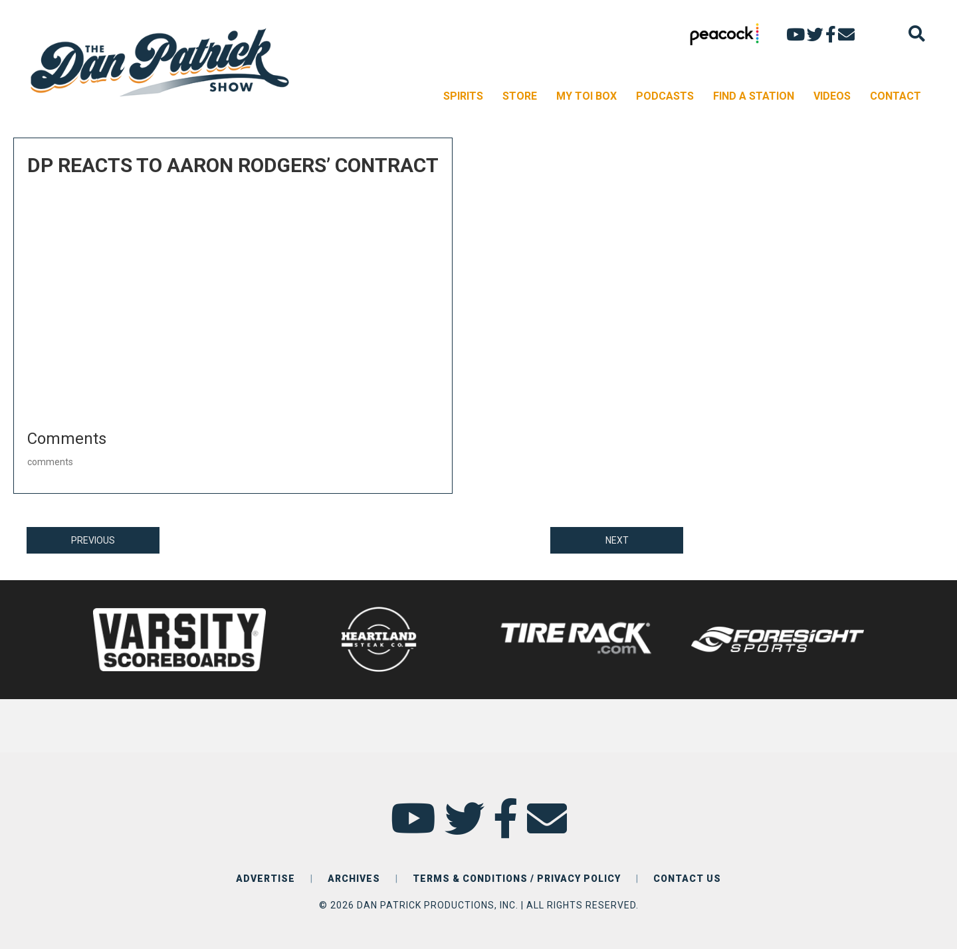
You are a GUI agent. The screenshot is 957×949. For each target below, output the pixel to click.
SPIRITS (463, 96)
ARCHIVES (354, 878)
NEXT (617, 540)
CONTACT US (687, 878)
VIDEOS (832, 96)
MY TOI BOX (586, 96)
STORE (519, 96)
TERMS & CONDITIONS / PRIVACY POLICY (517, 878)
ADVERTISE (265, 878)
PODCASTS (665, 96)
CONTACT (895, 96)
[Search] (916, 33)
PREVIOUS (93, 540)
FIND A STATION (753, 96)
